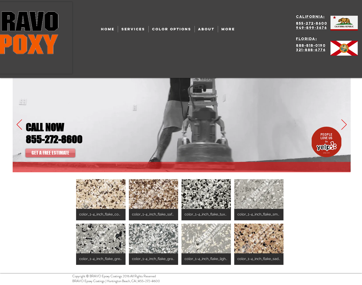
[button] (101, 199)
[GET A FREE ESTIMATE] (50, 153)
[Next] (344, 124)
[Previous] (19, 124)
